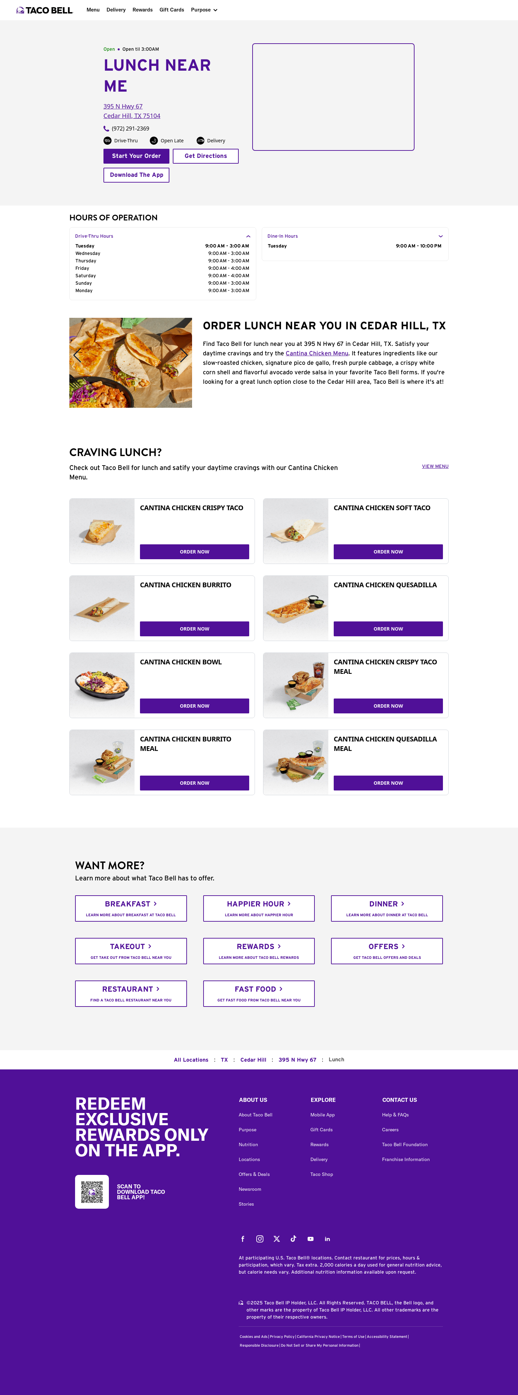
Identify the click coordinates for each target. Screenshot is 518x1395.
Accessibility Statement (387, 1337)
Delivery (116, 9)
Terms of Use (353, 1337)
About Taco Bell (256, 1115)
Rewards (143, 9)
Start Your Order (136, 156)
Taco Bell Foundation (405, 1144)
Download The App (136, 175)
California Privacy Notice (318, 1337)
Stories (246, 1204)
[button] (269, 1101)
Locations (249, 1159)
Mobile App (322, 1115)
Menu (93, 9)
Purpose (201, 9)
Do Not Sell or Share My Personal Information (319, 1345)
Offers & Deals (254, 1174)
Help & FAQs (395, 1115)
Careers (390, 1130)
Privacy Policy (282, 1337)
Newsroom (250, 1189)
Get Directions (206, 156)
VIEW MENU (435, 466)
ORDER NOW (194, 551)
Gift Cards (172, 9)
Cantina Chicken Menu (317, 354)
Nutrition (248, 1144)
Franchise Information (406, 1159)
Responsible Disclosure (259, 1345)
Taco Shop (321, 1174)
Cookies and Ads (253, 1337)
